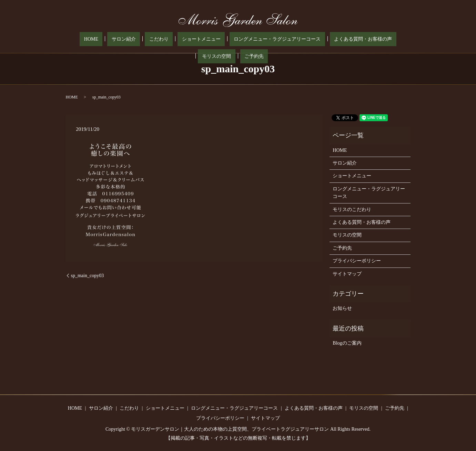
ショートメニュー (162, 39)
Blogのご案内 (347, 343)
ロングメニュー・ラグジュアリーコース (230, 39)
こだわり (129, 39)
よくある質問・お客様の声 (307, 39)
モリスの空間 (355, 39)
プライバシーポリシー (357, 260)
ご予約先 (384, 39)
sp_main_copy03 (87, 275)
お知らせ (342, 308)
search (402, 39)
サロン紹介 (102, 39)
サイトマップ (347, 273)
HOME (78, 39)
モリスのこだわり (352, 209)
